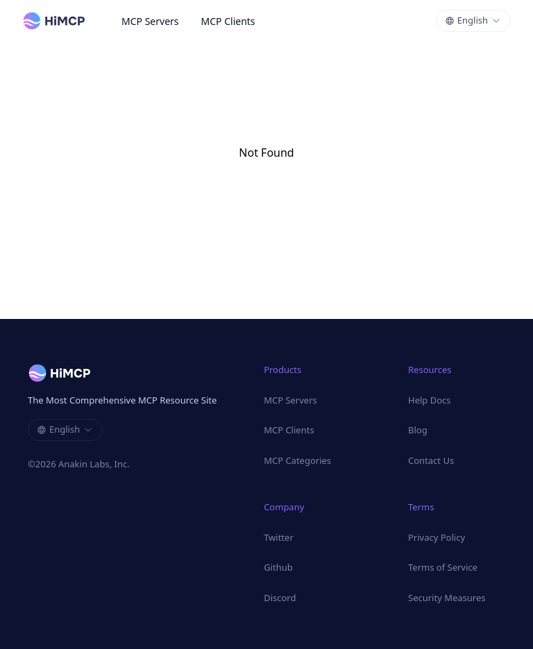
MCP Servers (150, 21)
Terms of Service (442, 567)
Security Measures (447, 597)
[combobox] (473, 21)
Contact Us (431, 460)
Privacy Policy (436, 537)
